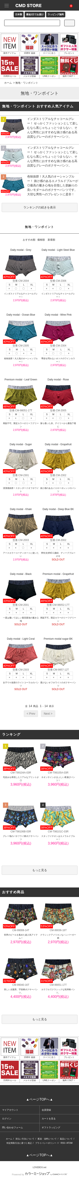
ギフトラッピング (51, 1127)
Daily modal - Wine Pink (58, 328)
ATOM (69, 1143)
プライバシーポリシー (45, 1143)
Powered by (39, 1174)
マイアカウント (10, 1110)
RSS (63, 1143)
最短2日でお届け (35, 14)
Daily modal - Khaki (21, 523)
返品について (66, 1139)
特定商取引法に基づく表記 (19, 1143)
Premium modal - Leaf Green (21, 393)
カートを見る (49, 1118)
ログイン (6, 1118)
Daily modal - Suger (21, 458)
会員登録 (46, 1110)
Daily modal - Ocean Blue (21, 328)
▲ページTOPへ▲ (39, 1099)
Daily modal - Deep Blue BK (58, 523)
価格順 (41, 239)
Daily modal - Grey (21, 263)
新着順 (51, 239)
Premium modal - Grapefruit (58, 588)
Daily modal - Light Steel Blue (58, 263)
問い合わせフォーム (12, 1127)
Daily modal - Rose (58, 393)
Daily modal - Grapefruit (58, 458)
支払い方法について (24, 1139)
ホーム (8, 82)
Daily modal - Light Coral (21, 652)
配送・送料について (47, 1139)
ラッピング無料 (56, 14)
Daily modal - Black (21, 588)
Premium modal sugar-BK (58, 652)
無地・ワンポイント (26, 82)
